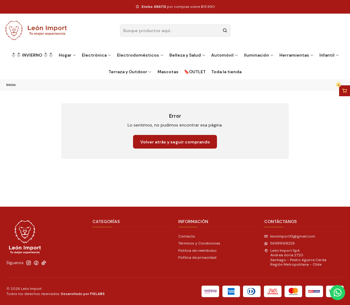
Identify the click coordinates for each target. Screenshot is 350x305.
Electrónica (97, 55)
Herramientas (296, 55)
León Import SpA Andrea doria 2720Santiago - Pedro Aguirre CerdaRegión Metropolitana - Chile (295, 257)
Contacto (186, 236)
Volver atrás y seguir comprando (175, 142)
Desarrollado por (83, 294)
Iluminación (259, 55)
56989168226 (279, 243)
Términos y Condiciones (199, 243)
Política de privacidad (197, 257)
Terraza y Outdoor (130, 71)
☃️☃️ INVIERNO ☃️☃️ (32, 55)
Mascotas (168, 71)
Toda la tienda (226, 71)
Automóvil (224, 55)
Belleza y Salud (187, 55)
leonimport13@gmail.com (289, 236)
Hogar (67, 55)
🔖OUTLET (195, 71)
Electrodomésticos (140, 55)
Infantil (329, 55)
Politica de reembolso (197, 250)
